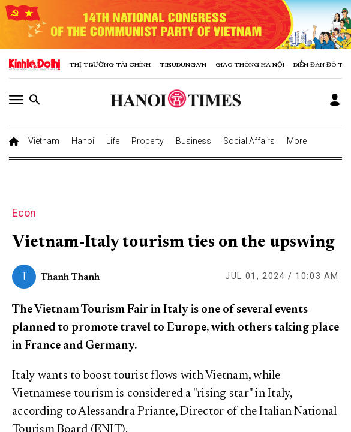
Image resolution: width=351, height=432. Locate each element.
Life (112, 141)
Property (147, 141)
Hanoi (82, 141)
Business (193, 141)
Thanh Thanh (70, 277)
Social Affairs (249, 141)
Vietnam (43, 141)
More (297, 141)
